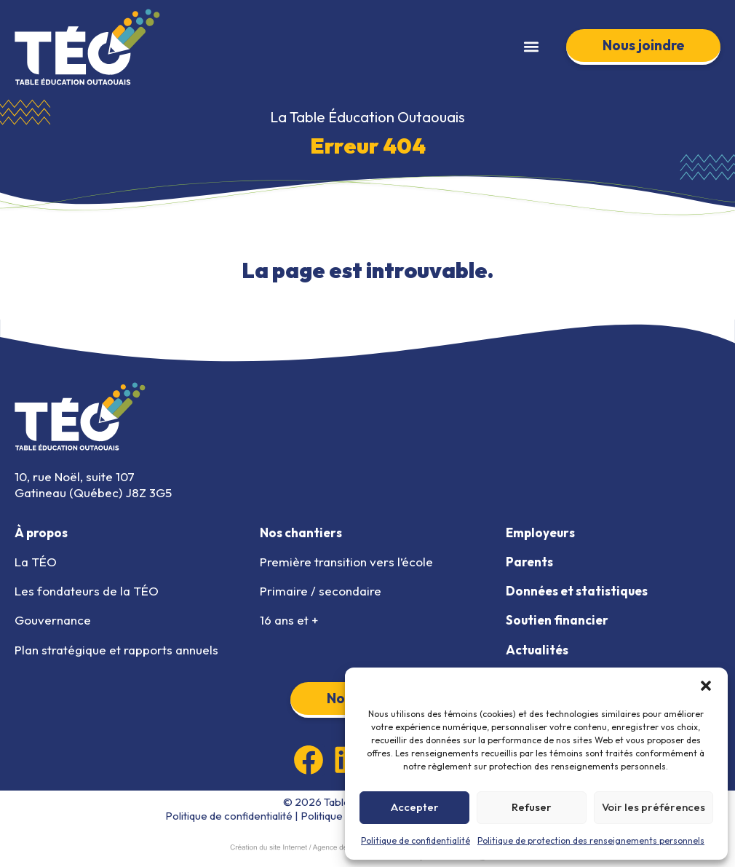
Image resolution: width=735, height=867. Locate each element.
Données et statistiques (577, 590)
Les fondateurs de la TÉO (87, 590)
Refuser (532, 807)
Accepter (415, 807)
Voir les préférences (653, 807)
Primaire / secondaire (320, 590)
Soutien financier (557, 620)
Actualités (537, 649)
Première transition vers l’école (346, 561)
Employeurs (540, 532)
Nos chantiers (301, 532)
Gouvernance (53, 620)
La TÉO (36, 561)
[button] (706, 685)
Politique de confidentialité (415, 840)
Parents (529, 561)
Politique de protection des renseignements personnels (590, 840)
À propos (41, 532)
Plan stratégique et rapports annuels (116, 649)
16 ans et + (289, 620)
